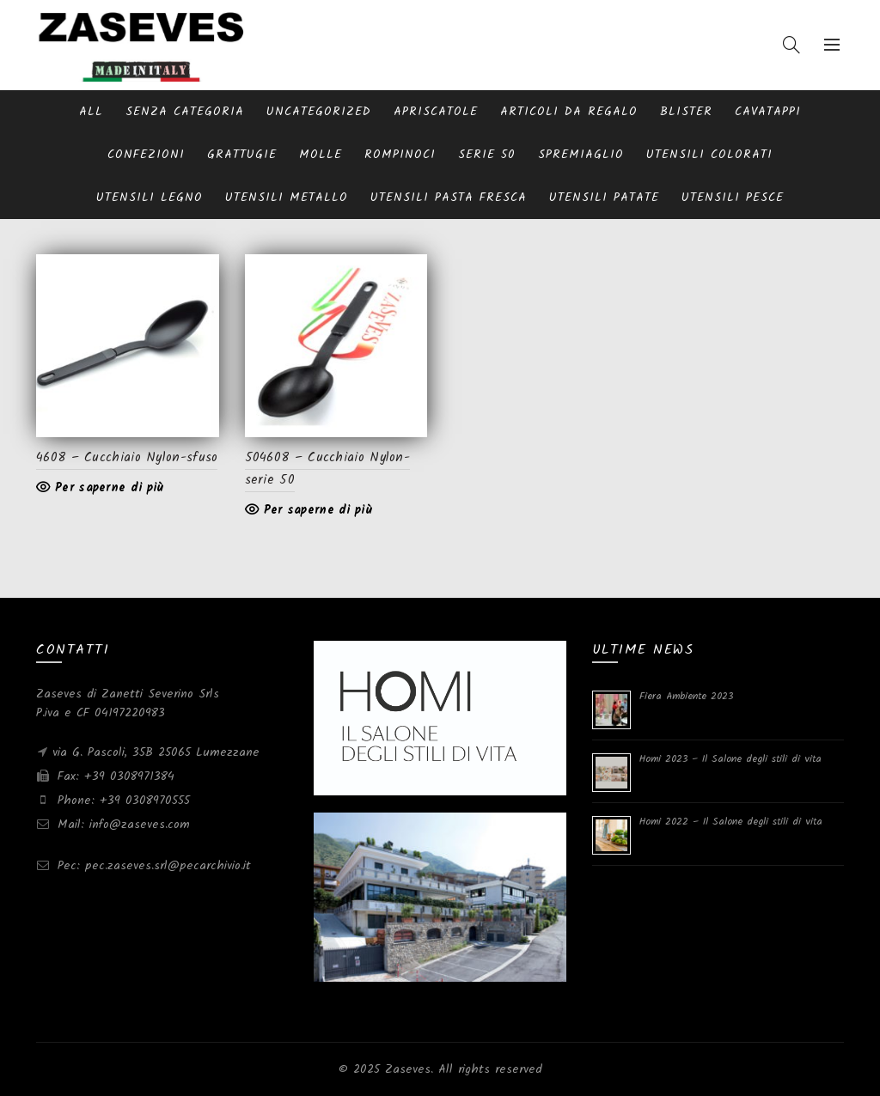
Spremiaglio (581, 154)
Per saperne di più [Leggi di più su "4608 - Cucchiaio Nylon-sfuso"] (109, 488)
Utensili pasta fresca (448, 197)
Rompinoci (400, 154)
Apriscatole (436, 111)
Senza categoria (184, 111)
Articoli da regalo (569, 111)
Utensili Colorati (709, 154)
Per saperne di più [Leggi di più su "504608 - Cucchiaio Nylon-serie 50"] (318, 510)
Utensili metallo (286, 197)
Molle (320, 154)
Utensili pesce (732, 197)
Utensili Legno (149, 197)
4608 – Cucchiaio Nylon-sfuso (126, 458)
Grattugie (242, 154)
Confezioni (146, 154)
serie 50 (487, 154)
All (91, 111)
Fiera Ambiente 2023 (686, 696)
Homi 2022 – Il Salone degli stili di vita (730, 821)
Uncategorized (318, 111)
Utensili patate (604, 197)
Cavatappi (768, 111)
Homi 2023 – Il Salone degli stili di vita (730, 759)
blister (686, 111)
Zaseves (408, 1069)
